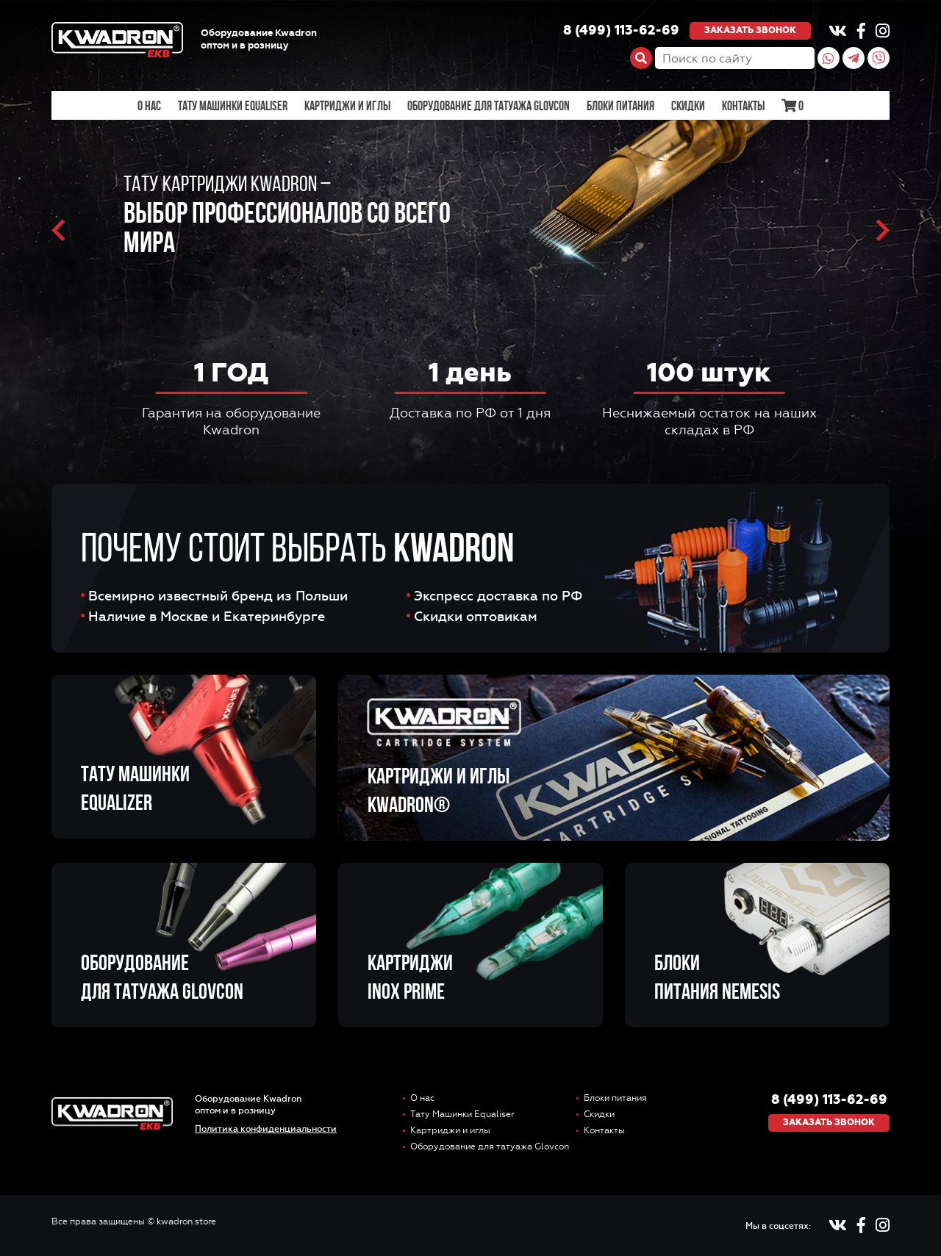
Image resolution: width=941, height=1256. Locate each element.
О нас (149, 105)
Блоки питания (620, 105)
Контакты (743, 105)
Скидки (688, 105)
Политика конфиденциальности (266, 1129)
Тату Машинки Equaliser (232, 105)
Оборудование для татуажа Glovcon (488, 105)
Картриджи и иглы (347, 105)
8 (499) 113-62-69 (621, 30)
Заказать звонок (750, 30)
